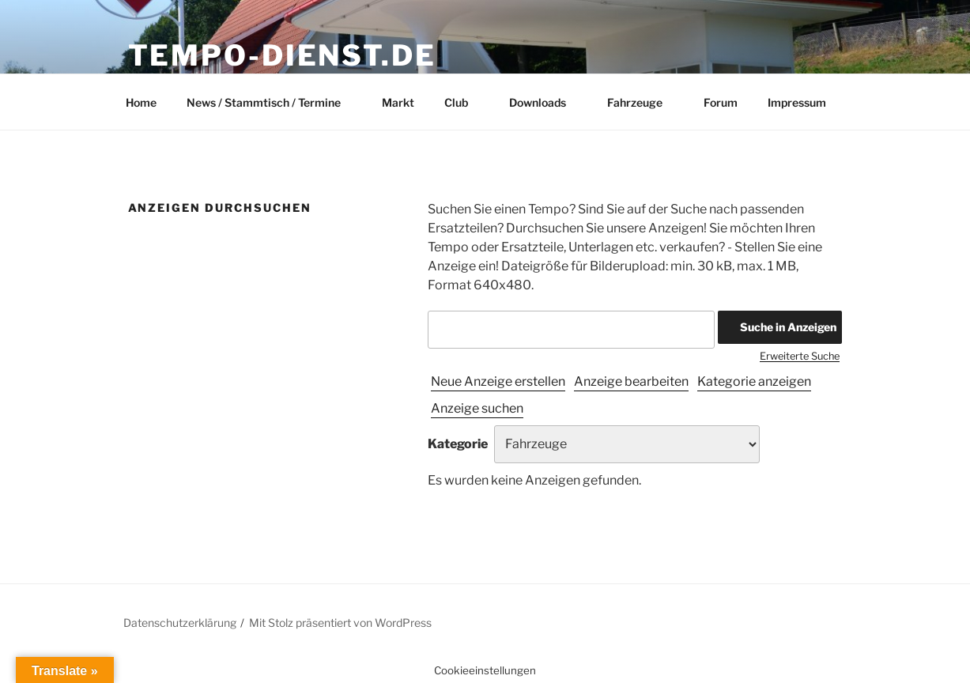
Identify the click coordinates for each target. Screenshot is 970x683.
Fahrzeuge (642, 102)
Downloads (545, 102)
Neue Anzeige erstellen (498, 381)
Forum (721, 102)
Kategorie (458, 443)
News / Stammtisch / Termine (271, 102)
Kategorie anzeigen (754, 381)
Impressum (797, 102)
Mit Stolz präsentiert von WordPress (340, 622)
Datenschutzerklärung (179, 622)
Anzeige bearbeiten (631, 381)
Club (463, 102)
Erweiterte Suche (800, 356)
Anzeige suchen (477, 408)
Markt (398, 102)
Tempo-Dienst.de (282, 55)
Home (141, 102)
